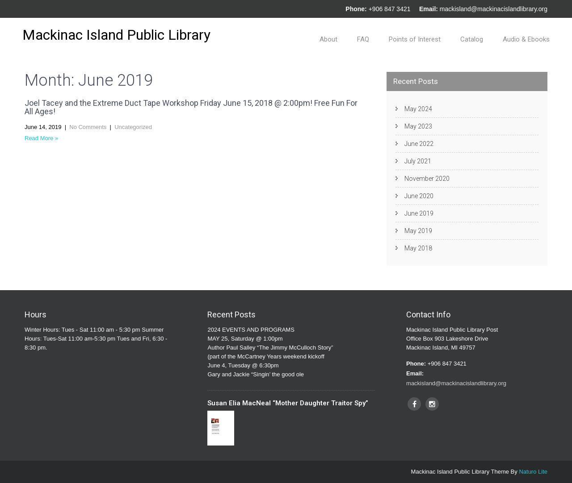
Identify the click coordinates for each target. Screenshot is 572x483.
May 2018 (418, 248)
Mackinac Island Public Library (116, 34)
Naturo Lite (533, 471)
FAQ (363, 39)
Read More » (41, 138)
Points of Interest (415, 39)
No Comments (87, 127)
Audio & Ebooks (526, 39)
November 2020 (427, 178)
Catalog (471, 39)
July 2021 (417, 161)
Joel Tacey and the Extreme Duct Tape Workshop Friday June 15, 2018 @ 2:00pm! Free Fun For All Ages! (191, 107)
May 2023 (418, 126)
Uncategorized (133, 127)
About (328, 39)
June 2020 (418, 196)
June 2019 (418, 213)
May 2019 (418, 230)
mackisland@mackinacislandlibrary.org (493, 8)
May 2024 (418, 108)
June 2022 (418, 143)
